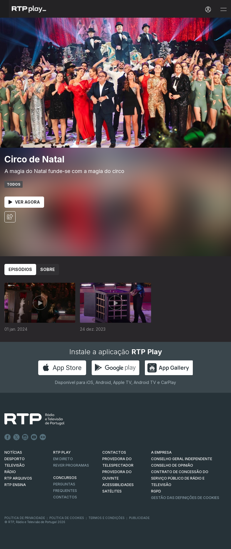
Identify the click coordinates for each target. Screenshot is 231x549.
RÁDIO (10, 472)
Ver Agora (24, 201)
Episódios (20, 269)
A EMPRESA (161, 452)
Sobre (47, 269)
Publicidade (139, 518)
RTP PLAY (62, 452)
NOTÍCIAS (13, 452)
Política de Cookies (66, 518)
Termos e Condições (106, 518)
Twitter (16, 437)
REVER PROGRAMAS (71, 465)
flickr (43, 437)
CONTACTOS (114, 452)
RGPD (156, 491)
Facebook (7, 437)
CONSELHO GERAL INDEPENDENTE (181, 459)
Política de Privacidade (24, 518)
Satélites (112, 491)
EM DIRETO (63, 459)
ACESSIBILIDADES (118, 485)
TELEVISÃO (14, 465)
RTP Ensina (15, 485)
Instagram (25, 437)
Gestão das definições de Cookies (185, 497)
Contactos (65, 497)
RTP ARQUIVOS (18, 478)
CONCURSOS (65, 477)
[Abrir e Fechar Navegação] (223, 9)
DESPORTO (14, 459)
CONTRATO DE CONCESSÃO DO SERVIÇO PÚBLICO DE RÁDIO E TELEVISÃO (179, 478)
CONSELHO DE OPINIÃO (172, 465)
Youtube (34, 437)
